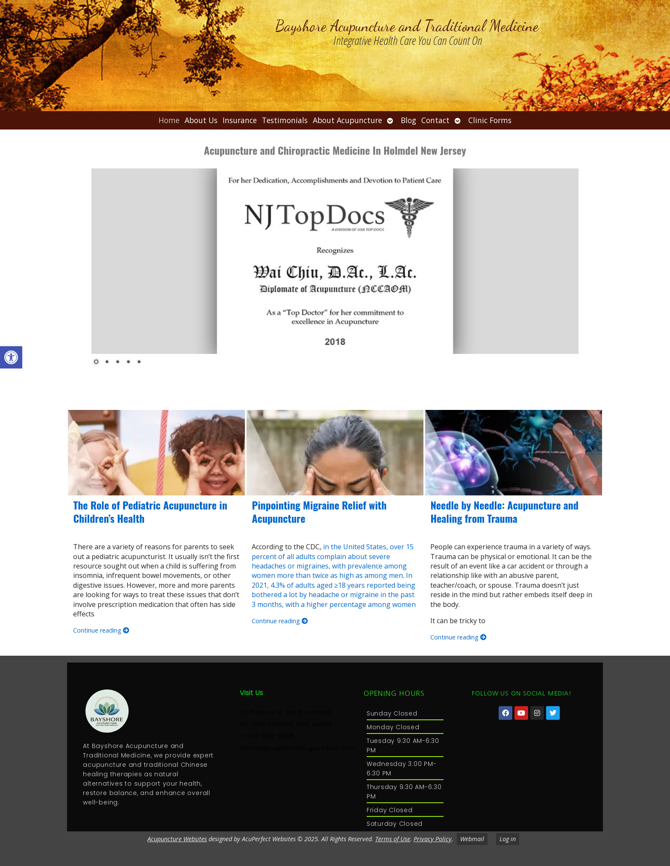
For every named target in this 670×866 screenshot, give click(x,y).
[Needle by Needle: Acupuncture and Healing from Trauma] (513, 452)
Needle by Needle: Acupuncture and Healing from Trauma (504, 511)
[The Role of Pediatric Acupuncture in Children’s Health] (156, 452)
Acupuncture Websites (177, 839)
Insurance (240, 120)
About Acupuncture (347, 120)
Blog (408, 120)
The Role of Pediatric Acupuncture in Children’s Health (150, 511)
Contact (435, 120)
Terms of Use (392, 839)
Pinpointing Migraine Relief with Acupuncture (319, 511)
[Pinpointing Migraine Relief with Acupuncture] (335, 452)
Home (169, 120)
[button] (11, 357)
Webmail (472, 839)
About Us (201, 120)
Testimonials (285, 120)
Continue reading (101, 630)
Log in (508, 839)
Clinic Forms (489, 120)
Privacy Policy (433, 839)
